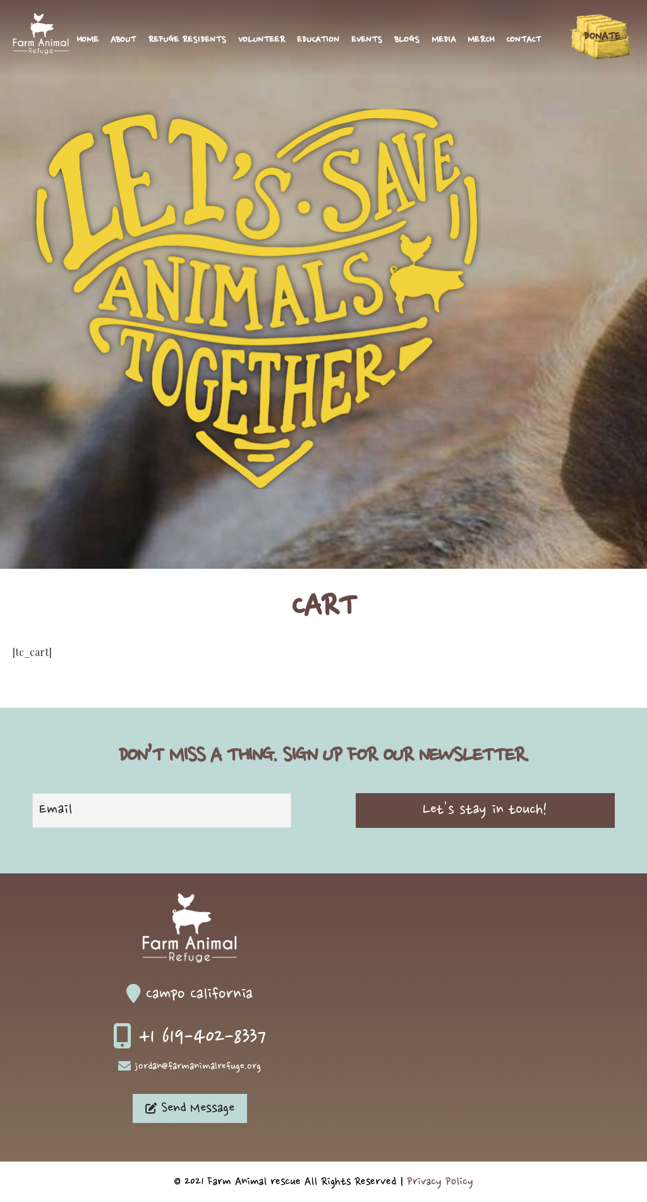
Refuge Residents (187, 40)
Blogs (407, 40)
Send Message (189, 1108)
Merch (481, 40)
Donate (602, 37)
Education (318, 40)
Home (87, 40)
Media (444, 40)
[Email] (161, 810)
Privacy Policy (440, 1182)
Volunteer (261, 40)
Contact (523, 40)
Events (366, 40)
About (123, 40)
